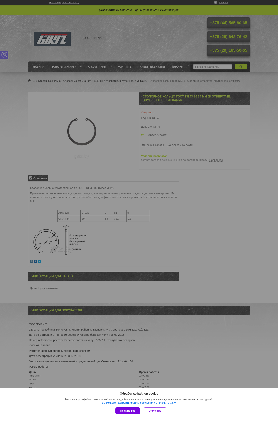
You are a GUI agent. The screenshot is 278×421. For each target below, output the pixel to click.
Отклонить (155, 410)
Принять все (127, 410)
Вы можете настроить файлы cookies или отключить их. (137, 402)
